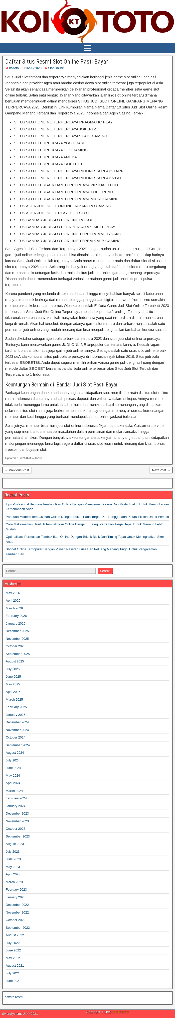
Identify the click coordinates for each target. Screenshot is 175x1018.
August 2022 (15, 935)
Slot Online (56, 68)
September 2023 (18, 836)
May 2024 (13, 775)
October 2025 (15, 646)
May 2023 (13, 867)
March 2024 (14, 791)
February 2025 (16, 707)
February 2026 (16, 616)
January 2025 (15, 715)
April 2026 (13, 600)
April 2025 (13, 692)
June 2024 (13, 768)
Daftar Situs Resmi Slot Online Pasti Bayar (56, 61)
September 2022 (18, 927)
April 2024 (13, 783)
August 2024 (15, 752)
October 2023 (15, 829)
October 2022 (15, 920)
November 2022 (17, 912)
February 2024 (16, 798)
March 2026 (14, 608)
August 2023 (15, 844)
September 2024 (18, 745)
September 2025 (18, 654)
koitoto (14, 68)
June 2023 (13, 859)
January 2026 (15, 623)
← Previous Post (17, 470)
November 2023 (17, 821)
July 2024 (13, 760)
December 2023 (17, 813)
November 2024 (17, 730)
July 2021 (13, 973)
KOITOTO (121, 1012)
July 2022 (13, 943)
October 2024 (15, 737)
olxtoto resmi (14, 997)
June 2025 (13, 676)
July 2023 (13, 851)
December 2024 (17, 722)
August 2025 (15, 661)
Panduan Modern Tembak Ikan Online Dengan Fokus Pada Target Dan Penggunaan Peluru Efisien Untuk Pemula (87, 517)
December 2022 (17, 905)
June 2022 (13, 950)
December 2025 (17, 631)
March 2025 (14, 699)
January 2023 (15, 897)
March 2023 (14, 882)
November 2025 (17, 639)
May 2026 (13, 593)
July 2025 (13, 669)
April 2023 (13, 874)
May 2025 (13, 684)
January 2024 (15, 806)
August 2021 (15, 965)
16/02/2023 (33, 68)
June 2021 (13, 981)
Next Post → (161, 470)
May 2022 (13, 958)
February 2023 (16, 889)
